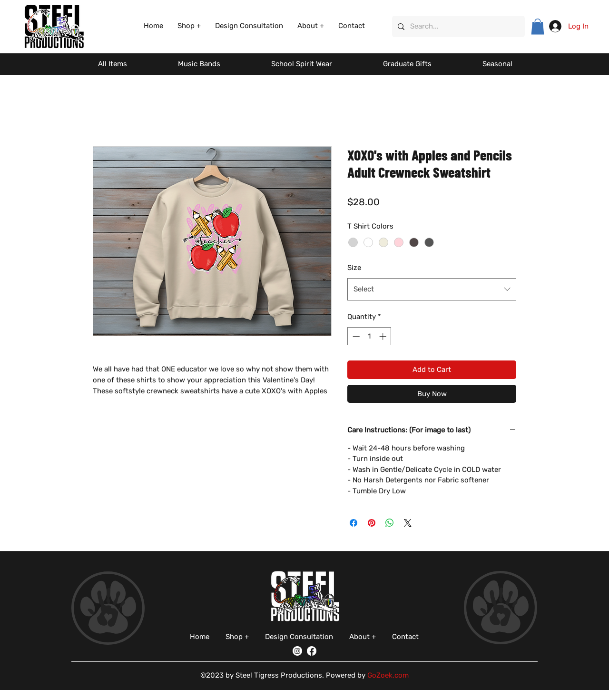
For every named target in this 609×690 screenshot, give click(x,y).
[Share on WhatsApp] (389, 523)
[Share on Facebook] (353, 523)
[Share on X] (407, 523)
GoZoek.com (388, 675)
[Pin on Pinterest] (371, 523)
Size (354, 267)
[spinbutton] (369, 336)
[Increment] (383, 336)
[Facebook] (311, 651)
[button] (189, 26)
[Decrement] (355, 336)
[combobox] (431, 289)
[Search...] (457, 26)
